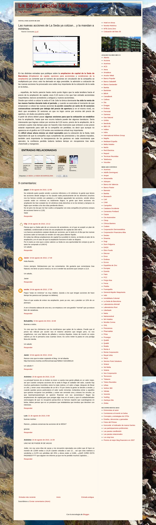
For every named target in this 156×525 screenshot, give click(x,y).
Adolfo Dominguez (111, 172)
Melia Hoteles (109, 144)
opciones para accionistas (63, 76)
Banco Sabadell (110, 81)
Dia (105, 102)
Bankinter (107, 90)
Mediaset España (110, 141)
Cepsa (106, 214)
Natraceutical (109, 316)
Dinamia (107, 238)
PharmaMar (108, 331)
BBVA (106, 93)
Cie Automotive (109, 217)
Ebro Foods (108, 250)
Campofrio (108, 205)
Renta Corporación (111, 352)
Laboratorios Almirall (112, 304)
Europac (107, 268)
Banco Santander (110, 84)
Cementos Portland (111, 211)
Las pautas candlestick (112, 431)
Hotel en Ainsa (109, 23)
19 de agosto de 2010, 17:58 (41, 289)
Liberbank (107, 310)
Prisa (106, 334)
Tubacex (107, 379)
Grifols (106, 120)
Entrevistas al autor (111, 410)
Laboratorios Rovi (110, 307)
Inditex (106, 129)
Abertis (106, 58)
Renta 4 (107, 349)
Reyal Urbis (108, 355)
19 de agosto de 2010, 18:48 (44, 321)
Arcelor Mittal (109, 75)
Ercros (106, 262)
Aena (106, 69)
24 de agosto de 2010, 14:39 (43, 440)
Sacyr (106, 358)
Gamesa (107, 114)
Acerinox (107, 63)
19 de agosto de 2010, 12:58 (40, 190)
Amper (106, 175)
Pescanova (108, 328)
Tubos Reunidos (110, 382)
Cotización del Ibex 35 (112, 32)
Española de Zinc (110, 265)
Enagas (107, 105)
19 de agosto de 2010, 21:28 (43, 377)
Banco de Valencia (111, 184)
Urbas (106, 385)
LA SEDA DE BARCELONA (43, 176)
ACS (105, 66)
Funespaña (108, 289)
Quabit (106, 340)
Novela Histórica (110, 26)
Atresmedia (108, 178)
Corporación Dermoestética (114, 229)
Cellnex (107, 99)
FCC (105, 277)
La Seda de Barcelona (112, 301)
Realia (106, 346)
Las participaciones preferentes (116, 428)
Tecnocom (108, 376)
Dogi (105, 241)
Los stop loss (109, 437)
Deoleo (106, 235)
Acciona (107, 60)
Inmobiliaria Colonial (111, 298)
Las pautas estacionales (113, 434)
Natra (106, 313)
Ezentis (106, 271)
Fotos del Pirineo (110, 422)
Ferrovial (107, 111)
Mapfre (106, 138)
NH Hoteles (108, 319)
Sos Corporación (110, 373)
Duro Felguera (109, 244)
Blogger (86, 514)
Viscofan (107, 162)
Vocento (107, 394)
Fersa (106, 283)
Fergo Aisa (108, 280)
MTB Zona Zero (110, 29)
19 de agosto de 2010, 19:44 (41, 355)
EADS (106, 247)
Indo (105, 295)
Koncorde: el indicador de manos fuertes (119, 425)
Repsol (106, 153)
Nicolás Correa (109, 322)
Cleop (106, 220)
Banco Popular (109, 78)
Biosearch (107, 196)
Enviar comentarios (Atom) (39, 501)
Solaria (106, 370)
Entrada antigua (87, 497)
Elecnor (107, 253)
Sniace (106, 364)
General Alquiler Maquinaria (114, 292)
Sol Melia (107, 367)
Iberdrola (107, 123)
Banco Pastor (109, 187)
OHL (105, 325)
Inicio (58, 497)
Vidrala (106, 391)
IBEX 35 (107, 126)
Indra (106, 132)
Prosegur (107, 337)
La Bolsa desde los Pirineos (53, 5)
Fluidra (106, 286)
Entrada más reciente (27, 497)
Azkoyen (107, 181)
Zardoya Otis (109, 400)
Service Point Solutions (113, 361)
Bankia (106, 87)
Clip (25, 224)
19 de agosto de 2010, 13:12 (39, 224)
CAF (105, 199)
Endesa (107, 108)
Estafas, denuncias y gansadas (116, 419)
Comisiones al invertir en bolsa (116, 413)
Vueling (106, 397)
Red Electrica (109, 150)
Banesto (107, 190)
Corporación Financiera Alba (115, 232)
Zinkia (106, 403)
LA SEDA (29, 176)
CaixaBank (108, 96)
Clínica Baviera (109, 223)
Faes (106, 274)
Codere (106, 226)
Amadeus (107, 72)
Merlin (106, 147)
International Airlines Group (114, 135)
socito (26, 289)
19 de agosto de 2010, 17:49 (41, 258)
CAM (106, 202)
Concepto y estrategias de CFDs (116, 416)
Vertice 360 (108, 388)
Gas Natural (108, 117)
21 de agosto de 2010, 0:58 (39, 416)
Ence (106, 256)
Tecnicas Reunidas (111, 156)
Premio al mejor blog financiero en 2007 (119, 440)
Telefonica (108, 159)
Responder (28, 216)
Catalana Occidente (111, 208)
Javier (26, 258)
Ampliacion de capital (39, 76)
